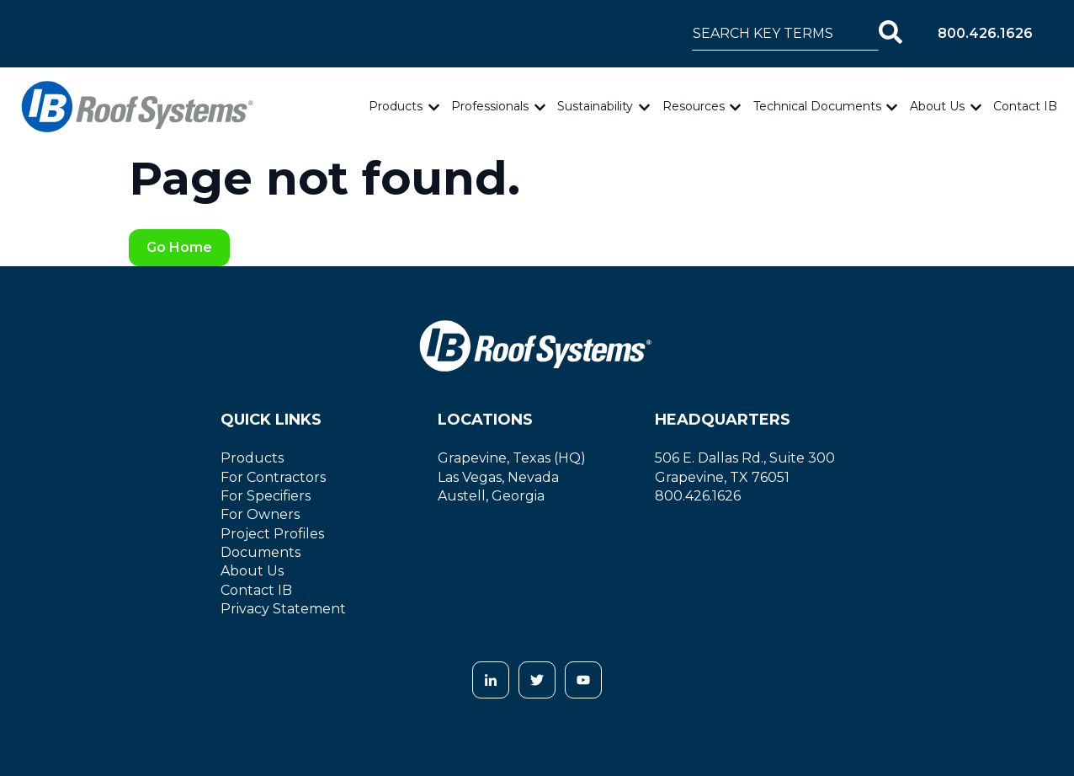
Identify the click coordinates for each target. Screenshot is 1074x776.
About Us (937, 106)
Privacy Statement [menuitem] (283, 609)
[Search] (890, 34)
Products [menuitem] (252, 458)
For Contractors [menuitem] (273, 477)
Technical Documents (817, 106)
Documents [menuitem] (260, 552)
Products (396, 106)
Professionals (490, 106)
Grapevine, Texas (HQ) (512, 458)
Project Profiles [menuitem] (272, 534)
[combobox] (785, 34)
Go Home (179, 247)
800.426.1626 (985, 33)
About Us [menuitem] (252, 571)
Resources (693, 106)
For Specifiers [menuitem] (266, 496)
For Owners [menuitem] (260, 514)
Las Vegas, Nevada (498, 477)
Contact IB (1025, 106)
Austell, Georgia (491, 496)
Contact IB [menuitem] (256, 590)
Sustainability (595, 106)
